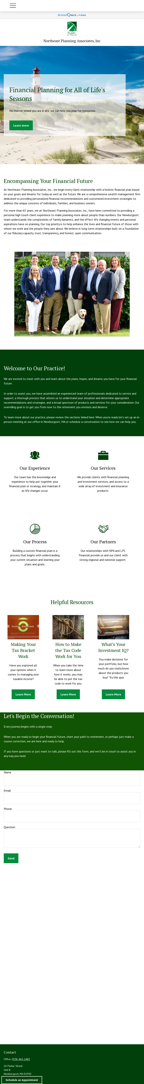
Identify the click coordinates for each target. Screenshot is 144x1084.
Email (7, 790)
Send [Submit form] (11, 858)
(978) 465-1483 (21, 1059)
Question (9, 827)
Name (7, 772)
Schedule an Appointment (22, 1080)
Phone (8, 809)
